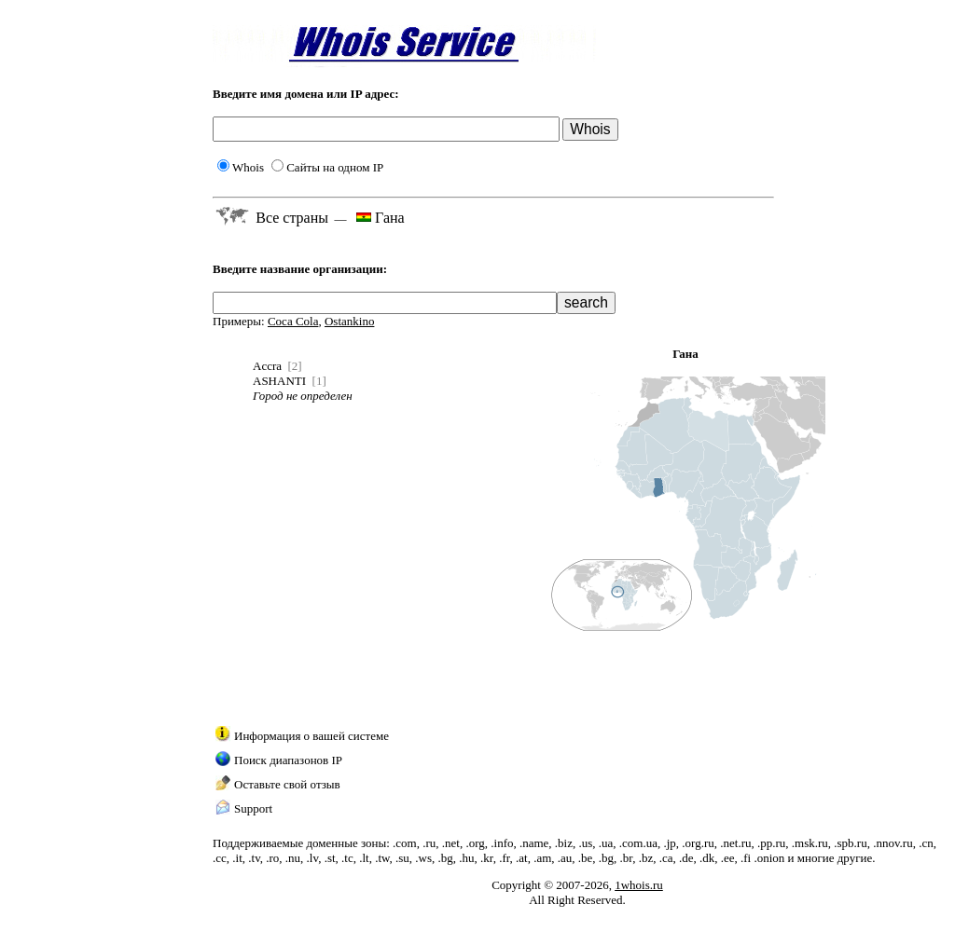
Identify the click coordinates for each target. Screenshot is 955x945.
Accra (267, 366)
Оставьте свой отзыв (287, 784)
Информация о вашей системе (311, 736)
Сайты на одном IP (327, 167)
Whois (240, 167)
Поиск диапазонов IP (288, 760)
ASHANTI (279, 381)
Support (253, 808)
